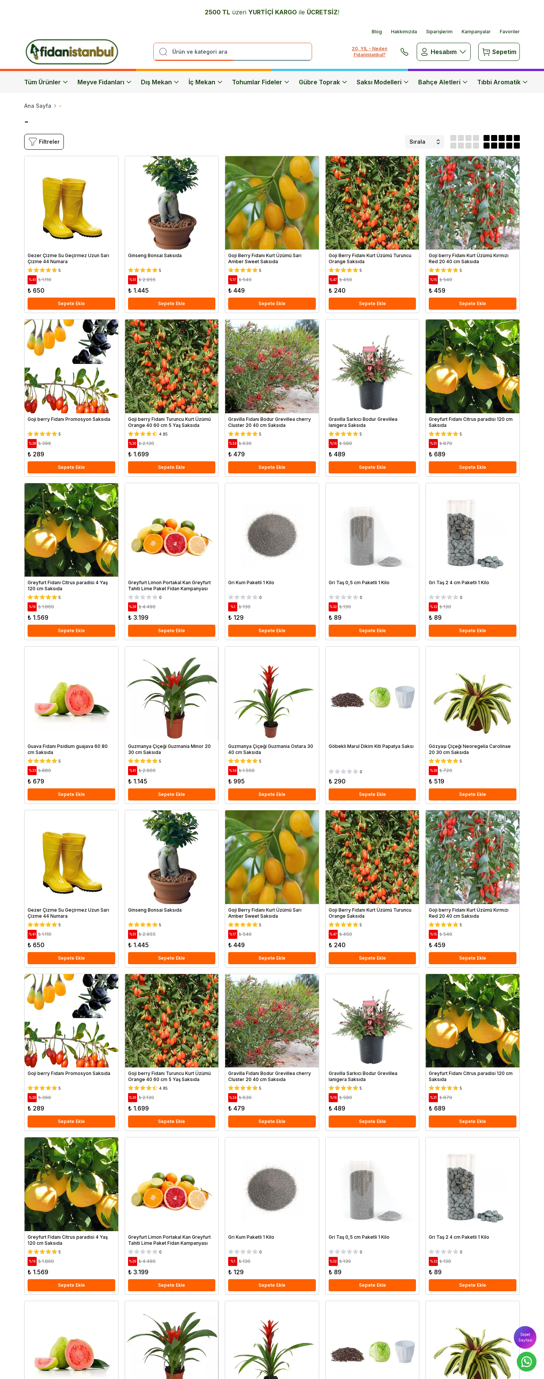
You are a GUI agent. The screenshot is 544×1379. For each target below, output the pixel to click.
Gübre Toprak (323, 82)
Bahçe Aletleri (443, 82)
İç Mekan (206, 82)
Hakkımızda (404, 31)
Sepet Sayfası (525, 1337)
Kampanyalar (476, 31)
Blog (377, 31)
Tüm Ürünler (46, 82)
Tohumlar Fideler (261, 82)
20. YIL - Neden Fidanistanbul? (369, 51)
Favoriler (510, 31)
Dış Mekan (160, 82)
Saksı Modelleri (383, 82)
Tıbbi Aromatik (502, 82)
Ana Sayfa (37, 105)
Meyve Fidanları (104, 82)
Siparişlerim (439, 31)
